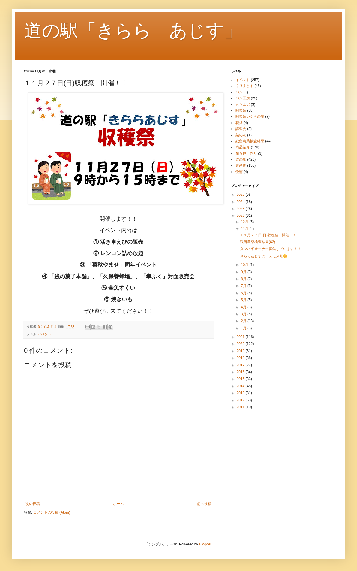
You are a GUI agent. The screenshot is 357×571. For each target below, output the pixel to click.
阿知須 (241, 110)
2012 (241, 400)
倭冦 (239, 172)
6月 (244, 293)
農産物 (241, 165)
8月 (244, 279)
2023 (241, 209)
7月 (244, 286)
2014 (241, 386)
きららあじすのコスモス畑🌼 (264, 256)
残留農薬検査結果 (250, 141)
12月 (245, 222)
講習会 (241, 129)
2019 (241, 351)
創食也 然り (246, 153)
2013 (241, 393)
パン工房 (243, 98)
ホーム (118, 504)
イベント (44, 334)
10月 (245, 265)
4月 (244, 307)
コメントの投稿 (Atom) (51, 512)
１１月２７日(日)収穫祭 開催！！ (268, 235)
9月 (244, 272)
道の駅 (241, 159)
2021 (241, 337)
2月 (244, 321)
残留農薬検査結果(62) (257, 242)
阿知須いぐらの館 (250, 116)
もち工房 (243, 104)
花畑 (239, 123)
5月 (244, 300)
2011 (241, 407)
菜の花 (241, 135)
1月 (244, 328)
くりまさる (245, 86)
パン (239, 92)
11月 (245, 229)
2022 (241, 215)
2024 (241, 202)
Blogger (205, 544)
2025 (241, 194)
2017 (241, 365)
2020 (241, 344)
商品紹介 (243, 147)
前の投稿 (204, 504)
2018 (241, 358)
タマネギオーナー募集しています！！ (270, 249)
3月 (244, 314)
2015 (241, 379)
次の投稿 (33, 504)
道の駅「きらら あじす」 (133, 30)
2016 (241, 372)
